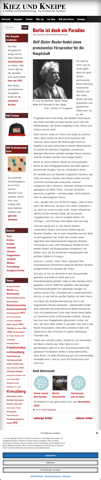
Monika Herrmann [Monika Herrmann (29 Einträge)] (15, 400)
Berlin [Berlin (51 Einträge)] (10, 289)
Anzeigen (81, 19)
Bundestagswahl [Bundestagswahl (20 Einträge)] (13, 313)
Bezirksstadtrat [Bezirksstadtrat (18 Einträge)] (12, 302)
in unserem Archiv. (14, 100)
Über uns (40, 19)
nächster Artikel (86, 418)
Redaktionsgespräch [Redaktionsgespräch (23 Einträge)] (15, 419)
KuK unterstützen (66, 19)
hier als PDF (15, 80)
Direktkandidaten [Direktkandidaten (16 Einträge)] (19, 332)
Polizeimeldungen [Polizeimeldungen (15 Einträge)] (13, 415)
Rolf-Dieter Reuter (61, 35)
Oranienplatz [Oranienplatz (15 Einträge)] (11, 408)
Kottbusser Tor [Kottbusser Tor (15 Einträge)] (12, 387)
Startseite (6, 19)
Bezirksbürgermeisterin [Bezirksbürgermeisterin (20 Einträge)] (16, 298)
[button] (97, 433)
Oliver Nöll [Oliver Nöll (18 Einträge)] (18, 404)
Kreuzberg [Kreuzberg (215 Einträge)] (16, 391)
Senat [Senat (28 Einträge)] (9, 423)
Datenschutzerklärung (52, 476)
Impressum (66, 476)
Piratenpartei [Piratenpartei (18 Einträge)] (11, 412)
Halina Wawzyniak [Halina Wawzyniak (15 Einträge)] (13, 368)
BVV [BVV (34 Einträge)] (23, 313)
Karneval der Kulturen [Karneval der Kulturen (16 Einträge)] (14, 375)
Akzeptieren (50, 455)
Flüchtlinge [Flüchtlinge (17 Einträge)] (11, 340)
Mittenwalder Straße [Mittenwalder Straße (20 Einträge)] (14, 396)
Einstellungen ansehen (50, 470)
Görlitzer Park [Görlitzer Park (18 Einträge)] (18, 364)
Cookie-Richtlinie (36, 476)
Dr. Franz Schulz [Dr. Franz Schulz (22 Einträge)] (13, 336)
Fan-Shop (51, 19)
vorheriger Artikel (41, 418)
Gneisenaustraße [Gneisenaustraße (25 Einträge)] (14, 360)
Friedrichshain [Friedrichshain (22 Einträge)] (13, 343)
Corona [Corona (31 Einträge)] (10, 328)
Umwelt (11, 247)
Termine (29, 19)
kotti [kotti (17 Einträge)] (19, 387)
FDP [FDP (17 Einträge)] (22, 336)
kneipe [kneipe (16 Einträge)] (16, 383)
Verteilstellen (15, 61)
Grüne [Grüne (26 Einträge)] (9, 364)
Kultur (10, 240)
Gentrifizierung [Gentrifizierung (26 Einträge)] (13, 356)
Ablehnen (50, 463)
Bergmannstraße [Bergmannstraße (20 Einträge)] (13, 286)
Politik (10, 244)
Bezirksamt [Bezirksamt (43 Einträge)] (13, 293)
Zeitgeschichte (15, 270)
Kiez (9, 236)
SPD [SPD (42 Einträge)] (15, 422)
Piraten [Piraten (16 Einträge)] (18, 408)
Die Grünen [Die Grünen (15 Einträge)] (18, 328)
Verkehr (11, 259)
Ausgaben (18, 19)
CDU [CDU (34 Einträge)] (21, 324)
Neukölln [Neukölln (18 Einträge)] (10, 404)
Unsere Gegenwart (49, 410)
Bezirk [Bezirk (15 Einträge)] (17, 290)
